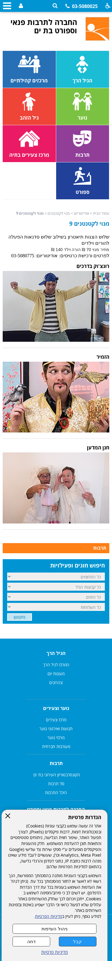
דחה (31, 941)
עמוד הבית (101, 213)
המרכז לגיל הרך (56, 664)
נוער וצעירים (56, 708)
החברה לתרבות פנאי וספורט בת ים (43, 26)
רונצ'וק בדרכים (92, 266)
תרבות (99, 548)
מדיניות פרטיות (54, 952)
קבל (77, 941)
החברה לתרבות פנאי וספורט (56, 809)
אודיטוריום (81, 213)
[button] (55, 6)
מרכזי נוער (56, 737)
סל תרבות (56, 783)
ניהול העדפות (54, 928)
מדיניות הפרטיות (48, 916)
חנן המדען (98, 447)
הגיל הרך (56, 653)
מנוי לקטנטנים (58, 213)
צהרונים (56, 682)
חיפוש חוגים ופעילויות (77, 565)
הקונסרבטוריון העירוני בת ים (56, 774)
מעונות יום (56, 673)
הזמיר (102, 356)
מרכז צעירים (56, 719)
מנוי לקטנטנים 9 (89, 224)
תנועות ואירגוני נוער (56, 728)
